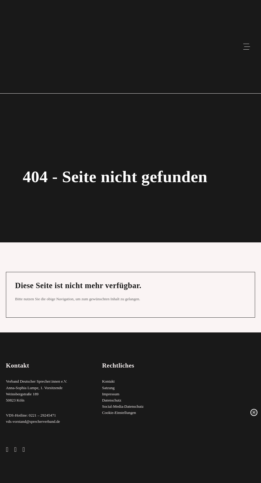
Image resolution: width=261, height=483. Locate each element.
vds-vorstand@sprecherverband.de (33, 421)
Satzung (108, 388)
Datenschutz (111, 400)
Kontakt (108, 381)
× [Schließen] (254, 412)
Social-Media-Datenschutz (123, 406)
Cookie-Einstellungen (119, 412)
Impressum (111, 394)
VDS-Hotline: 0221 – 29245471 (31, 415)
